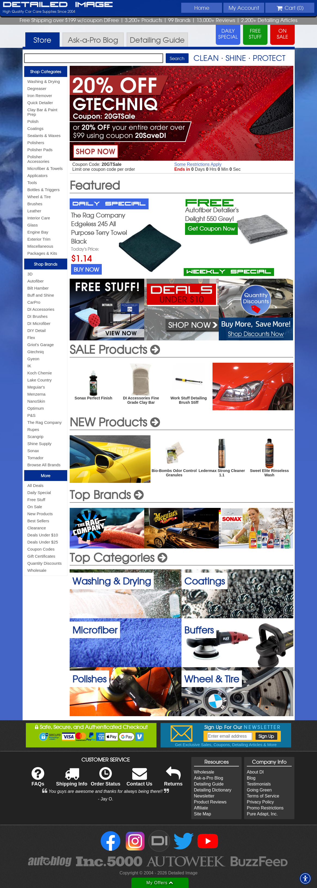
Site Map (202, 814)
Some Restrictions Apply (197, 164)
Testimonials (259, 784)
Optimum (35, 408)
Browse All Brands (44, 464)
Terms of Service (263, 796)
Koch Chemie (39, 373)
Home (201, 7)
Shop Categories (45, 71)
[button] (305, 878)
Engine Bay (37, 232)
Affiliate (201, 808)
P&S (31, 415)
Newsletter (204, 796)
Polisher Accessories (38, 159)
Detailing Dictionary (213, 790)
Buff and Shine (40, 295)
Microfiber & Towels (45, 168)
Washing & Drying (43, 81)
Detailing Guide (209, 784)
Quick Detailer (40, 102)
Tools (32, 182)
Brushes (34, 203)
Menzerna (36, 394)
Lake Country (39, 380)
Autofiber (35, 281)
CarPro (34, 302)
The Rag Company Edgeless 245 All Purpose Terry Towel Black (99, 228)
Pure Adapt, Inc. (262, 814)
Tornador (35, 457)
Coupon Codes (41, 549)
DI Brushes (37, 316)
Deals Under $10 (42, 535)
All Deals (35, 485)
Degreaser (37, 88)
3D (30, 274)
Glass (32, 225)
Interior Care (38, 218)
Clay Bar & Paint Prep (42, 112)
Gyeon (33, 358)
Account (244, 7)
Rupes (33, 429)
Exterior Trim (39, 239)
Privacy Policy (260, 802)
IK (29, 366)
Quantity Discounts (44, 563)
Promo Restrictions (265, 808)
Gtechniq (35, 351)
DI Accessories (40, 309)
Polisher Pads (40, 149)
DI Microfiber (39, 323)
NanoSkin (36, 401)
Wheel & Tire (39, 196)
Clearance (36, 528)
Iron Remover (39, 95)
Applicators (37, 175)
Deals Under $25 (42, 542)
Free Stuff (36, 499)
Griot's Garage (40, 344)
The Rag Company (44, 422)
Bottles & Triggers (43, 189)
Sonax (33, 450)
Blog (251, 778)
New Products (40, 513)
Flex (31, 337)
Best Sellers (38, 520)
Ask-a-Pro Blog (208, 778)
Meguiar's (36, 387)
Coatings (35, 128)
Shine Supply (39, 443)
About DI (255, 772)
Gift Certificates (41, 556)
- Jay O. (105, 799)
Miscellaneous (40, 246)
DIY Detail (36, 330)
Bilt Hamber (38, 288)
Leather (34, 211)
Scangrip (35, 436)
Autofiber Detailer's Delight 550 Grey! (212, 214)
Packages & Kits (42, 253)
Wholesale (37, 570)
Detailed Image (58, 5)
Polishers (35, 142)
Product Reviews (210, 802)
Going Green (259, 790)
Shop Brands (45, 264)
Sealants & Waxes (44, 135)
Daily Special (39, 492)
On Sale (34, 506)
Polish (33, 121)
